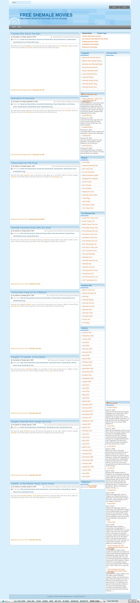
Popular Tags (101, 33)
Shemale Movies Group (19, 42)
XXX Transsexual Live (90, 280)
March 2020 (86, 359)
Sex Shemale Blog (89, 254)
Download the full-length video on (27, 90)
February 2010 (87, 450)
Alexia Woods (112, 407)
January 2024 (87, 332)
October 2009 (87, 463)
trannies (30, 47)
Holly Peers (111, 503)
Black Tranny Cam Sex (90, 224)
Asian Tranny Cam (89, 221)
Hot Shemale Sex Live (90, 241)
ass (56, 497)
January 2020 (87, 365)
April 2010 (86, 444)
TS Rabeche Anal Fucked (90, 41)
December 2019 (88, 368)
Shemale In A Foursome (22, 98)
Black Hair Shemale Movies (27, 233)
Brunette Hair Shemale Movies (45, 39)
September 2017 (88, 421)
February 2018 (87, 404)
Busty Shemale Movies (60, 39)
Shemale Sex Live (89, 267)
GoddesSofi (86, 135)
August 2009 (87, 470)
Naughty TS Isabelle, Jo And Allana (28, 357)
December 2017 (88, 411)
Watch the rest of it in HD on (27, 219)
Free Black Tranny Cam (90, 228)
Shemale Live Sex (89, 306)
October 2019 (87, 375)
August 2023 (87, 339)
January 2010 (87, 454)
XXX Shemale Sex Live (90, 277)
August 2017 (87, 424)
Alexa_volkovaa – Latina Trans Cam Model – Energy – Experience (93, 99)
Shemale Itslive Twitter (90, 195)
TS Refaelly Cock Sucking (90, 44)
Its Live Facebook (88, 172)
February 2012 (87, 431)
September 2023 (88, 336)
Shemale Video (88, 316)
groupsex (57, 177)
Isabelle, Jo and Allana (34, 496)
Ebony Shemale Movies (90, 71)
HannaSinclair (87, 146)
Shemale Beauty (88, 300)
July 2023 (86, 342)
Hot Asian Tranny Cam (90, 234)
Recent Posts (87, 33)
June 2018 (86, 391)
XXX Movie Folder (89, 205)
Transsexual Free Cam (90, 270)
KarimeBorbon (87, 115)
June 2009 (86, 476)
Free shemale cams (90, 94)
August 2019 (87, 382)
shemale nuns (15, 306)
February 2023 (87, 349)
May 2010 (86, 440)
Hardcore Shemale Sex (90, 165)
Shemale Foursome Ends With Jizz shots (31, 228)
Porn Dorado (87, 185)
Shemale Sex (87, 264)
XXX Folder (86, 201)
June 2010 (86, 437)
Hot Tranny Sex (88, 169)
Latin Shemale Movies (55, 362)
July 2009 (86, 473)
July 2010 (86, 434)
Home (114, 7)
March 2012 (86, 427)
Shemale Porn (87, 309)
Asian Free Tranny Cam (90, 218)
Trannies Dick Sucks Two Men (25, 34)
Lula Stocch (112, 446)
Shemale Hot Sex (88, 303)
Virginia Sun (112, 490)
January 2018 (87, 408)
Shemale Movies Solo (90, 87)
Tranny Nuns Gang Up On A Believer (29, 292)
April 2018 (86, 398)
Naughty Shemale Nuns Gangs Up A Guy (31, 421)
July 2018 (86, 388)
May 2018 (86, 395)
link (137, 565)
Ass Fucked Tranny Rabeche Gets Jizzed (95, 39)
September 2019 (88, 378)
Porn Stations (87, 188)
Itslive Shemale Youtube (90, 175)
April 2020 (86, 355)
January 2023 (87, 352)
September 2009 (88, 467)
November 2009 (88, 460)
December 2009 (88, 457)
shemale (68, 110)
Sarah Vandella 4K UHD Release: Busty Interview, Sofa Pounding (118, 546)
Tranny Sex (86, 319)
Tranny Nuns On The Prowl (24, 163)
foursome (29, 112)
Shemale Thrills (88, 313)
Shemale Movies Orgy (33, 42)
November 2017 (88, 414)
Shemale (85, 296)
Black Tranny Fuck (89, 290)
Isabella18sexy (87, 127)
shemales (64, 46)
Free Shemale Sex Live (90, 231)
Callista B (111, 468)
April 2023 (86, 345)
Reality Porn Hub (88, 192)
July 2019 (86, 385)
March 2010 (86, 447)
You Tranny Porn (88, 208)
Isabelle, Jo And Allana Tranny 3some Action (32, 483)
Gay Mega (86, 162)
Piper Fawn (111, 522)
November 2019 (88, 372)
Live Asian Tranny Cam (90, 247)
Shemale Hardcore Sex (90, 260)
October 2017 (87, 418)
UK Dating (86, 323)
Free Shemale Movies (46, 14)
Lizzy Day (111, 426)
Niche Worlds (87, 182)
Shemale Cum (87, 257)
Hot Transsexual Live (89, 244)
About (125, 7)
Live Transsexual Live (90, 251)
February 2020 (87, 362)
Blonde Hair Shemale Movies (28, 39)
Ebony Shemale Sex (89, 293)
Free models (113, 403)
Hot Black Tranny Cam (90, 237)
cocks (50, 371)
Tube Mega (86, 198)
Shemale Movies (71, 39)
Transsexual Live (88, 273)
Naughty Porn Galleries (90, 178)
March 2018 (86, 401)
